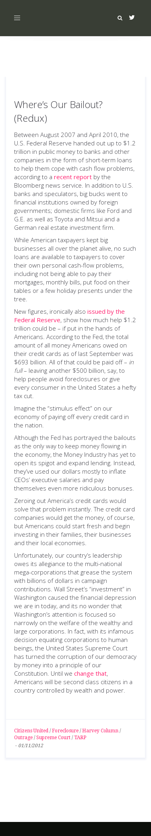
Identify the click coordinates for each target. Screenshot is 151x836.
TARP (80, 737)
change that (90, 673)
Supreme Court (53, 737)
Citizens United (31, 731)
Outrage (23, 737)
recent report (73, 177)
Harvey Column (100, 731)
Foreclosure (65, 731)
